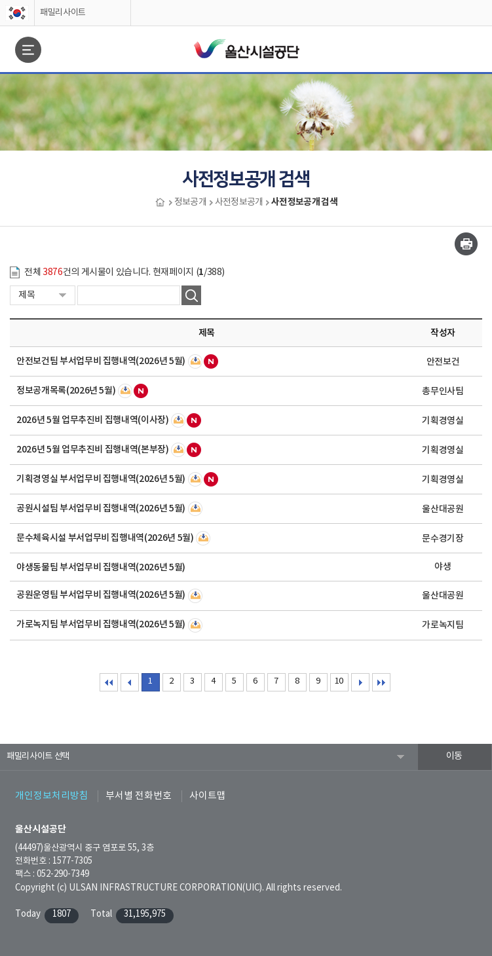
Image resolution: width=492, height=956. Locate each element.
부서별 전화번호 (138, 795)
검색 (191, 295)
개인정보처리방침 (51, 795)
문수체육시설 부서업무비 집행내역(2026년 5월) (105, 537)
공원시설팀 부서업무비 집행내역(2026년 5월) (100, 508)
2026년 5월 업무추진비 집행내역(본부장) (92, 449)
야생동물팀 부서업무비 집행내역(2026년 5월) (100, 567)
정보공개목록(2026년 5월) (65, 390)
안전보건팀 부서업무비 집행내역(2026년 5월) (100, 361)
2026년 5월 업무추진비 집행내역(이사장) (92, 420)
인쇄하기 (466, 243)
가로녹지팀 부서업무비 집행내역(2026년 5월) (100, 624)
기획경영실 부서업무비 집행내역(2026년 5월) (100, 479)
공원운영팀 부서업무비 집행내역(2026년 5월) (100, 594)
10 (339, 681)
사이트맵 (207, 795)
